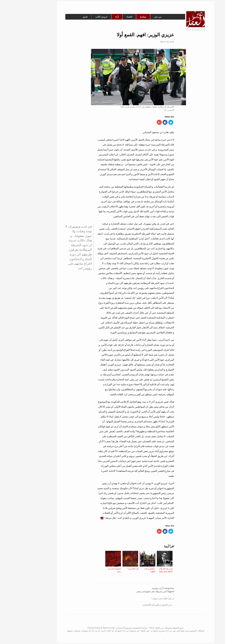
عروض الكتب (78, 17)
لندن (120, 591)
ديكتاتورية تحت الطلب (126, 570)
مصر (115, 591)
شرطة (135, 591)
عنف (130, 591)
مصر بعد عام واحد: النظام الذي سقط (142, 570)
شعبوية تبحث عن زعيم (91, 570)
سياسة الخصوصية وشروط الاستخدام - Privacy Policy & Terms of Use (94, 628)
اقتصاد (106, 17)
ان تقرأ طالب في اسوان (140, 598)
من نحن (134, 17)
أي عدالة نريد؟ (109, 569)
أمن (141, 591)
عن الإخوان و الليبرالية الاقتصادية (133, 604)
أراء (93, 17)
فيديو (62, 17)
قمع (125, 591)
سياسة (120, 17)
